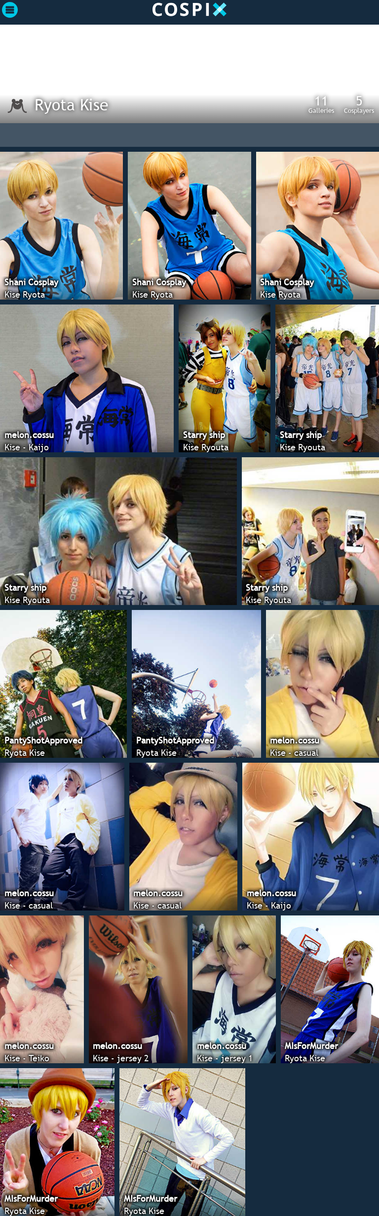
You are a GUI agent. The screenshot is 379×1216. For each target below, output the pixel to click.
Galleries (321, 104)
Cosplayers (359, 104)
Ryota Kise (71, 104)
